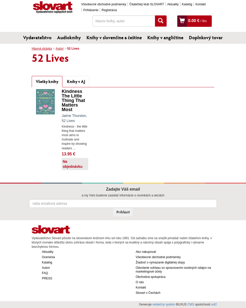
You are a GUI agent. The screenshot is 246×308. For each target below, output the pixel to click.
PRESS (47, 278)
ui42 (214, 304)
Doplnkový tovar (206, 37)
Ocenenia (48, 257)
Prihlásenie (90, 10)
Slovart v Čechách (148, 293)
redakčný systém (163, 304)
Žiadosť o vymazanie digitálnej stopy (160, 262)
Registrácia (109, 10)
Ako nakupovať (146, 252)
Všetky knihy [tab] (47, 81)
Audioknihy (69, 37)
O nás (140, 282)
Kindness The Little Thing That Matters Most (73, 100)
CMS (190, 304)
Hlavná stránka (42, 48)
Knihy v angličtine (165, 37)
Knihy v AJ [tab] (76, 81)
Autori (59, 48)
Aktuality (173, 4)
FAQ (45, 273)
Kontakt (200, 4)
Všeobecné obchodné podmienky (103, 4)
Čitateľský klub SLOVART (146, 4)
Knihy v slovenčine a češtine (114, 37)
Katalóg (187, 4)
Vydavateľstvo (37, 37)
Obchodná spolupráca (150, 277)
